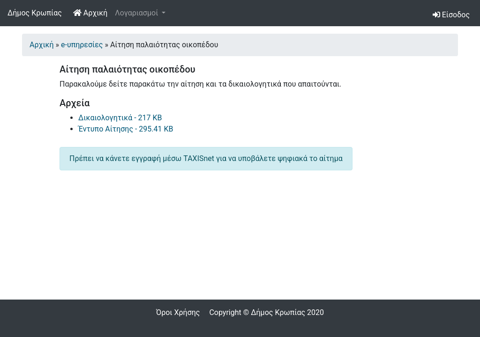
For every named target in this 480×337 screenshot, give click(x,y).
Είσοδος (451, 14)
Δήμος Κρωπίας (35, 12)
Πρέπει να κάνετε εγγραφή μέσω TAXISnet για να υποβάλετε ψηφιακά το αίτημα (206, 158)
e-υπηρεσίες (82, 44)
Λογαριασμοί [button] (137, 12)
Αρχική (92, 12)
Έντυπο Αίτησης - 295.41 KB (125, 129)
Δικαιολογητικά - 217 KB (120, 117)
